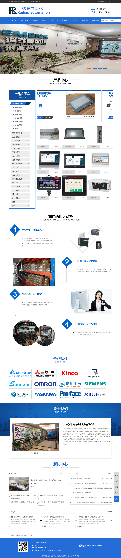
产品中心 (34, 20)
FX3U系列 (18, 114)
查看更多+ (49, 117)
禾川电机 (15, 194)
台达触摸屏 (16, 156)
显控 (13, 202)
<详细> (33, 486)
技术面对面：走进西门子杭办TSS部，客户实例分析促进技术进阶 (46, 481)
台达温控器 (16, 175)
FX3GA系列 (19, 121)
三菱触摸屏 (16, 141)
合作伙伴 (75, 20)
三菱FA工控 (24, 535)
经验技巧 (45, 20)
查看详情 (43, 146)
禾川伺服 (15, 190)
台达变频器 (16, 160)
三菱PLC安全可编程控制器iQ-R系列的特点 (84, 483)
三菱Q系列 (16, 144)
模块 (16, 128)
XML (110, 1)
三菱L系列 (16, 148)
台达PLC (15, 167)
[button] (89, 68)
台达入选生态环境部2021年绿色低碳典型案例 (85, 502)
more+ (62, 473)
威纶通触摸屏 (17, 179)
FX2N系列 (18, 107)
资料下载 (55, 20)
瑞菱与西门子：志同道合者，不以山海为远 (22, 502)
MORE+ (10, 526)
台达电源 (15, 171)
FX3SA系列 (19, 118)
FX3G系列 (18, 111)
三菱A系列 (16, 152)
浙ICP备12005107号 (73, 556)
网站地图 (101, 1)
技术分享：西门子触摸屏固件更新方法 (54, 517)
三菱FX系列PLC (18, 103)
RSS (106, 1)
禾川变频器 (16, 198)
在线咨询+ (59, 117)
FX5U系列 (18, 125)
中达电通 (29, 535)
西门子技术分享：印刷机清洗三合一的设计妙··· (92, 517)
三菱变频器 (16, 137)
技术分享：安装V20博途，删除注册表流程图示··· (22, 517)
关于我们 (24, 20)
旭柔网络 (18, 535)
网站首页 (14, 20)
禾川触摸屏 (16, 186)
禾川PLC (15, 183)
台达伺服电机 (17, 163)
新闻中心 (65, 20)
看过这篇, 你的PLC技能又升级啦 (82, 478)
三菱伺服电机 (17, 133)
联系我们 (95, 20)
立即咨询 (56, 146)
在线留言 (85, 20)
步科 (13, 206)
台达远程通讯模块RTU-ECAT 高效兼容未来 (85, 497)
